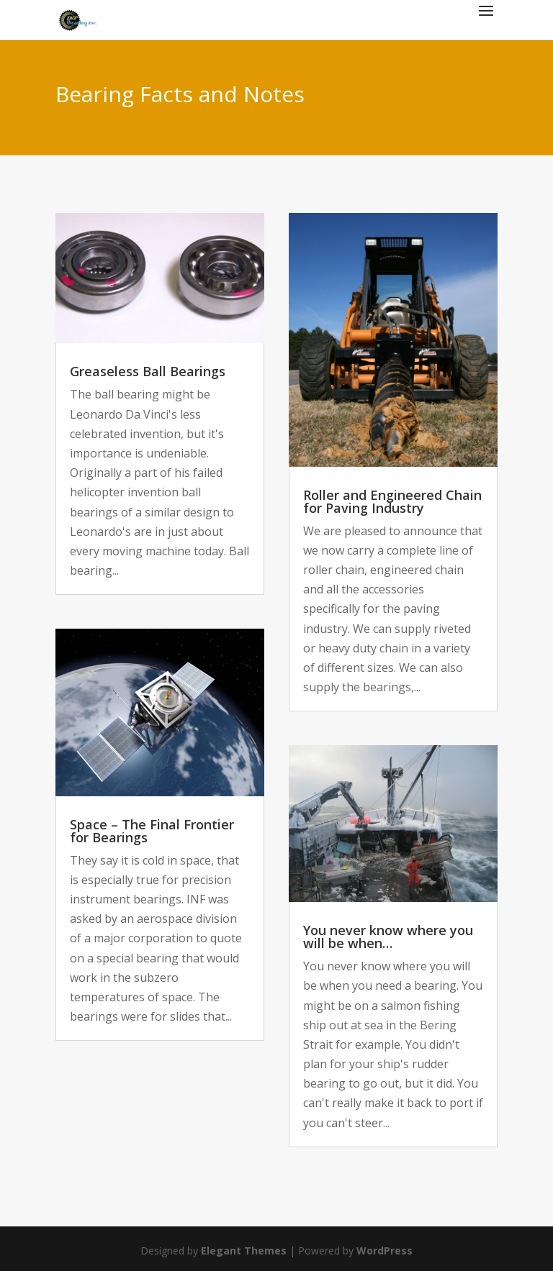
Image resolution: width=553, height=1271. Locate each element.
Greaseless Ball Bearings (147, 371)
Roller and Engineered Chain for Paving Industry (392, 501)
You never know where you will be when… (388, 936)
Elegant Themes (244, 1250)
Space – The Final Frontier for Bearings (152, 831)
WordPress (384, 1250)
